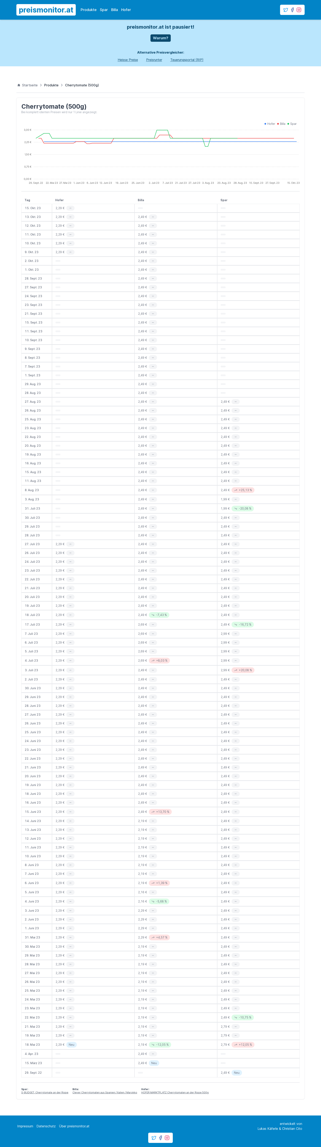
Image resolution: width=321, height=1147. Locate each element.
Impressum (25, 1126)
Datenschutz (46, 1126)
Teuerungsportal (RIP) (186, 60)
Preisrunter (154, 60)
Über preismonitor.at (74, 1126)
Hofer (126, 10)
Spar (104, 10)
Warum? (160, 38)
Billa (114, 10)
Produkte (89, 10)
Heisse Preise (128, 60)
